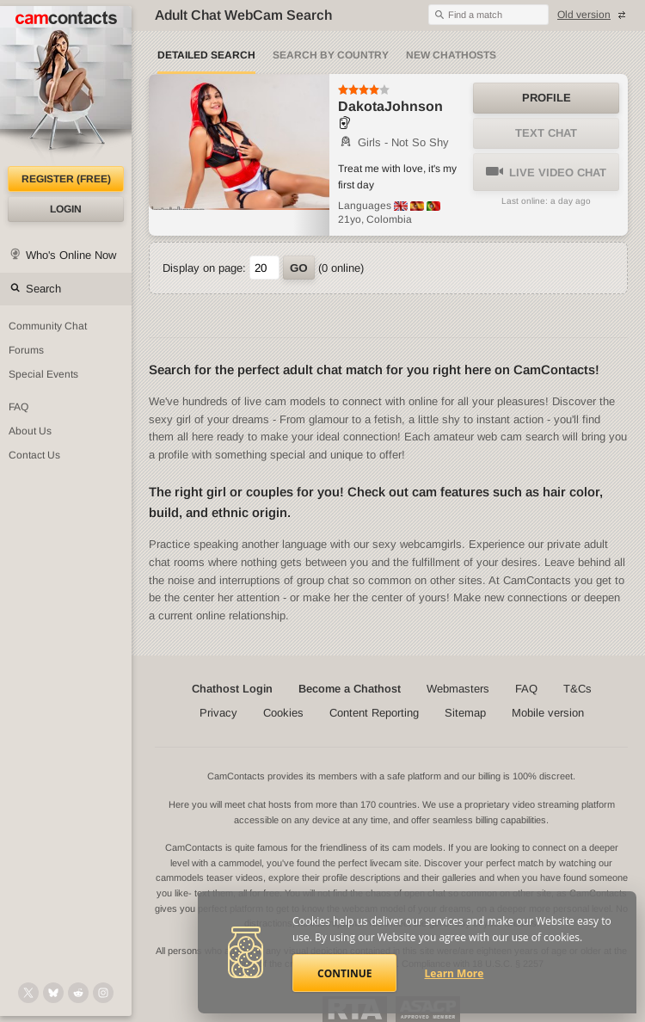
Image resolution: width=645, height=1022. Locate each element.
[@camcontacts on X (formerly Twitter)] (28, 992)
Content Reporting (374, 712)
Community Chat (48, 326)
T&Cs (577, 688)
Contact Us (34, 455)
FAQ (18, 407)
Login (66, 209)
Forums (26, 350)
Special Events (43, 374)
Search (43, 288)
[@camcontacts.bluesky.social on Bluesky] (53, 992)
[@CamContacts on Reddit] (78, 992)
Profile (546, 97)
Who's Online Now (71, 255)
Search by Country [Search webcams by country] (331, 55)
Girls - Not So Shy (393, 142)
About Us (30, 431)
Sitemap (465, 712)
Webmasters (458, 688)
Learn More (454, 973)
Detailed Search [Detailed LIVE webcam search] (206, 55)
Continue (344, 973)
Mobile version (548, 712)
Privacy (218, 712)
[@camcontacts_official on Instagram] (103, 992)
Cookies (283, 712)
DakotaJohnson (390, 106)
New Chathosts (451, 55)
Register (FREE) (66, 179)
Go (299, 268)
